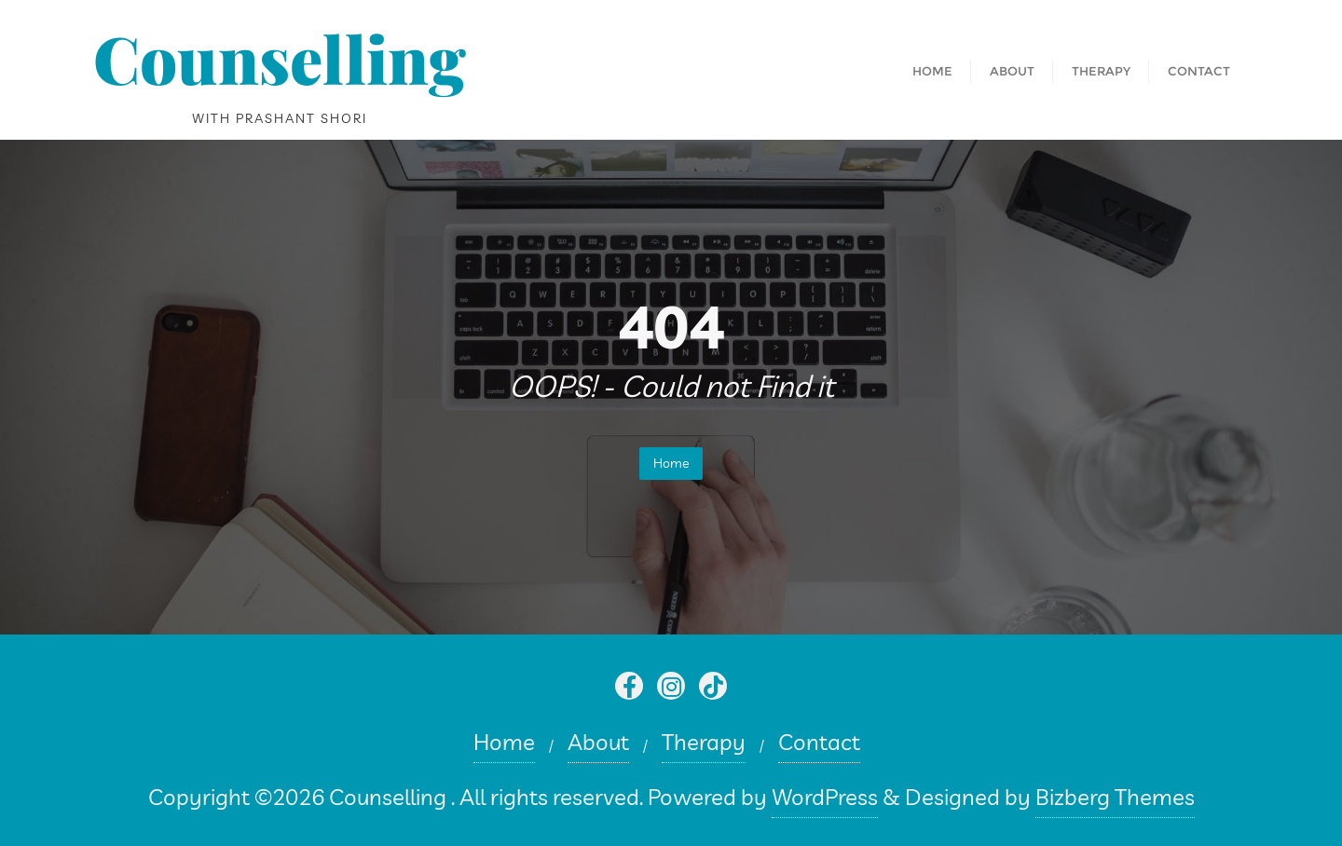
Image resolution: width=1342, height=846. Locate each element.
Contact (819, 742)
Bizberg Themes (1115, 797)
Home (671, 463)
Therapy (704, 742)
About (598, 742)
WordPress (825, 797)
